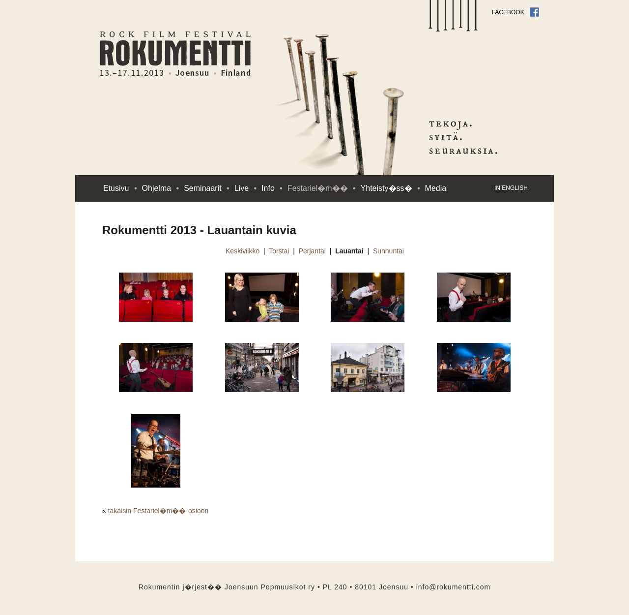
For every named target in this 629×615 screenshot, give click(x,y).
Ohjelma (160, 188)
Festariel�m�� (321, 188)
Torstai (279, 251)
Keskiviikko (242, 251)
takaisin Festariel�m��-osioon (158, 511)
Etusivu (120, 188)
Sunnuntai (388, 251)
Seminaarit (206, 188)
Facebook (515, 12)
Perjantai (312, 251)
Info (272, 188)
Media (436, 188)
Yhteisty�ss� (390, 188)
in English (511, 187)
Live (245, 188)
